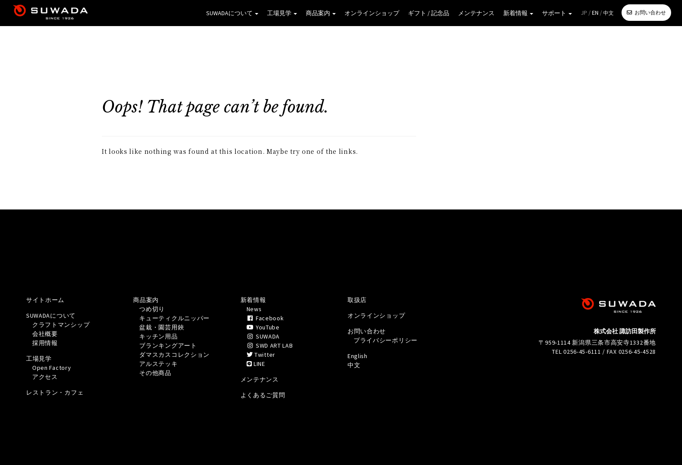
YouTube (263, 327)
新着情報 (518, 13)
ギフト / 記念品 (428, 13)
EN (595, 13)
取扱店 (357, 300)
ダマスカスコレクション (174, 355)
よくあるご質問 (263, 395)
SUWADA (263, 336)
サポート (557, 13)
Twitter (261, 355)
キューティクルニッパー (174, 318)
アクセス (45, 377)
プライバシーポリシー (386, 340)
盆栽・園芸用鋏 (161, 327)
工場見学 (282, 13)
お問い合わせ (650, 12)
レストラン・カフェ (55, 392)
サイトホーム (45, 300)
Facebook (265, 318)
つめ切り (152, 309)
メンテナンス (476, 13)
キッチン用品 (158, 336)
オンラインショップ (371, 13)
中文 (608, 13)
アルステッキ (158, 364)
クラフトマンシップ (61, 325)
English (358, 356)
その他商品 (155, 373)
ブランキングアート (168, 345)
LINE (256, 364)
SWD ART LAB (270, 345)
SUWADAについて (232, 13)
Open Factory (51, 368)
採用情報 (45, 343)
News (254, 309)
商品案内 (321, 13)
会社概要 (45, 334)
